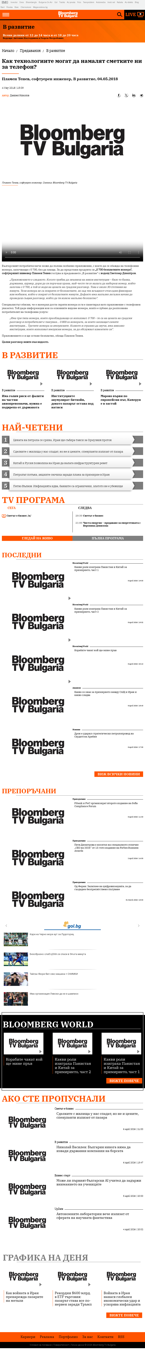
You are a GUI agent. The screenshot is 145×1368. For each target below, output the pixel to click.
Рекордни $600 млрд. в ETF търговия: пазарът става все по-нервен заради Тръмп (73, 1298)
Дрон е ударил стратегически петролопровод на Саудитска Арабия (104, 735)
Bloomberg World (80, 563)
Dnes (21, 2)
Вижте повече (124, 1081)
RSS (121, 1337)
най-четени (32, 427)
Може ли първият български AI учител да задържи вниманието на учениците (98, 1182)
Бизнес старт (62, 1175)
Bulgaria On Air (45, 2)
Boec (17, 7)
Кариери (28, 1337)
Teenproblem (88, 2)
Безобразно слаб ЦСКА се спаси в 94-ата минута (45, 959)
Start (3, 7)
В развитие (30, 355)
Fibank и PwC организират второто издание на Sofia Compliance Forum (106, 805)
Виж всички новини (119, 774)
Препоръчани (29, 791)
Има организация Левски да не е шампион (41, 999)
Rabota (120, 2)
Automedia (101, 2)
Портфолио (68, 1337)
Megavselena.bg (40, 7)
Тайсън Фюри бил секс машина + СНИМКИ (41, 979)
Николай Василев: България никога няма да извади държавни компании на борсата (93, 1149)
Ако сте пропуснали (54, 1098)
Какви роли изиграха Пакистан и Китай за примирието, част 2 (100, 610)
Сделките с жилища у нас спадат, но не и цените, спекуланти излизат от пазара (97, 1115)
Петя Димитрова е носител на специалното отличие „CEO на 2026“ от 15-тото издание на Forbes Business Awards (106, 847)
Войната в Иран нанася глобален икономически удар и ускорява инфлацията (122, 1298)
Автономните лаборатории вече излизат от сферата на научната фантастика (92, 1216)
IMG (5, 2)
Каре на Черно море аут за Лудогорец (39, 939)
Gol (55, 2)
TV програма (33, 499)
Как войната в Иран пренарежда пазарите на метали (24, 1296)
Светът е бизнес (64, 1108)
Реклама (47, 1337)
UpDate (59, 1209)
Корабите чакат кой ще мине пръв (95, 650)
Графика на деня (45, 1257)
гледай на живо (37, 538)
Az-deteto (129, 2)
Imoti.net (111, 2)
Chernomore (26, 7)
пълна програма (108, 538)
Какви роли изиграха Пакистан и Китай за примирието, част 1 (100, 569)
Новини (76, 729)
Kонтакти (105, 1337)
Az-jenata (71, 2)
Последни (22, 555)
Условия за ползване (41, 1345)
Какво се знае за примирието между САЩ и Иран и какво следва (105, 694)
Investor (14, 2)
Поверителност (61, 1345)
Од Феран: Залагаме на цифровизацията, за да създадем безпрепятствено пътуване (102, 888)
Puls (79, 2)
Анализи (76, 688)
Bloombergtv (31, 2)
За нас (87, 1337)
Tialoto (62, 2)
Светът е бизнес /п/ (16, 515)
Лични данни (77, 1345)
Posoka (9, 7)
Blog (137, 2)
